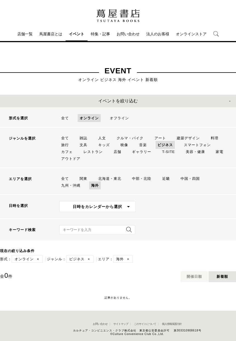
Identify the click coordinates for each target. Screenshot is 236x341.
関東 (83, 179)
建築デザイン (188, 138)
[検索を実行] (127, 231)
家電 (219, 152)
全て (65, 118)
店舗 (117, 152)
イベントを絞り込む (118, 101)
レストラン (93, 152)
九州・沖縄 (70, 185)
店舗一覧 (25, 34)
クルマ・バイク (130, 138)
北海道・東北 (109, 179)
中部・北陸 (141, 179)
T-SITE (168, 152)
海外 (95, 185)
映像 (124, 145)
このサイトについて (145, 323)
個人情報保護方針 (172, 323)
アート (160, 138)
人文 (102, 138)
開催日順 (194, 276)
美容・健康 (195, 152)
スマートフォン (197, 145)
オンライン (89, 118)
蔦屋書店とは (50, 34)
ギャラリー (141, 152)
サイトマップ (120, 323)
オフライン (119, 118)
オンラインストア (191, 34)
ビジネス (165, 145)
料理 (214, 138)
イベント (76, 34)
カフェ (67, 152)
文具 (83, 145)
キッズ (104, 145)
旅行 (65, 145)
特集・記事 (100, 34)
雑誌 (83, 138)
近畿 (166, 179)
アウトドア (70, 159)
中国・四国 (190, 179)
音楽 (143, 145)
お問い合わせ (128, 34)
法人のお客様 (157, 34)
